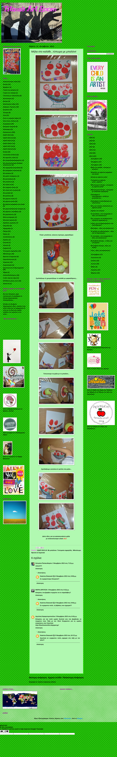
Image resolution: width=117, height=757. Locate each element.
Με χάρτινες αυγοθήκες (11, 211)
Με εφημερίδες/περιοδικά (11, 168)
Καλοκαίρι (6, 129)
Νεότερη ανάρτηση (38, 677)
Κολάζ (5, 152)
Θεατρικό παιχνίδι (9, 126)
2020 (91, 137)
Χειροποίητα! (7, 265)
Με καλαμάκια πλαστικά (11, 170)
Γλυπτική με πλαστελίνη (11, 95)
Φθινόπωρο (77, 550)
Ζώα (4, 115)
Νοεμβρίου (95, 162)
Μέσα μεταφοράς (9, 217)
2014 (91, 153)
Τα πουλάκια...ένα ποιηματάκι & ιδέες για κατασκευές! (101, 214)
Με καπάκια (7, 173)
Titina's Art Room (29, 9)
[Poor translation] (6, 731)
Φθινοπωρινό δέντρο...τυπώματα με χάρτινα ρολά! (102, 186)
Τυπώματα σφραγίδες (64, 550)
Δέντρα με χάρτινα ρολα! (99, 177)
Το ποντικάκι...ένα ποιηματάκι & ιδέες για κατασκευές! (101, 237)
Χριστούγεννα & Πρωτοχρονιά (13, 268)
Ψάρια (5, 272)
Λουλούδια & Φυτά (9, 155)
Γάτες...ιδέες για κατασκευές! (100, 250)
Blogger (80, 718)
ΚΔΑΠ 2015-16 (8, 140)
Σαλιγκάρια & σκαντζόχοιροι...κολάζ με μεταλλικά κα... (100, 196)
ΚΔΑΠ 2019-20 (8, 149)
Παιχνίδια (6, 226)
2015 (91, 150)
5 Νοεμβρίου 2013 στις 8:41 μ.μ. (66, 616)
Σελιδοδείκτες (7, 237)
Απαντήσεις (42, 573)
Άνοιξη (5, 84)
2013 (91, 156)
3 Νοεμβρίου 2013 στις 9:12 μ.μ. (58, 590)
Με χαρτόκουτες (8, 214)
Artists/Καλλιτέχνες (9, 275)
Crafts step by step (9, 278)
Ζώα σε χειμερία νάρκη (11, 118)
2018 (91, 144)
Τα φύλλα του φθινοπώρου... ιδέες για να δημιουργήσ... (102, 232)
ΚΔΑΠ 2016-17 (8, 143)
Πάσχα (5, 231)
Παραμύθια (6, 228)
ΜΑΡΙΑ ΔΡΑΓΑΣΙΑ (41, 590)
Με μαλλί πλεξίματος (10, 176)
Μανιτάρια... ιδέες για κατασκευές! (102, 228)
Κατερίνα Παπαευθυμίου (43, 563)
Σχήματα (6, 248)
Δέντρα (5, 101)
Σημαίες (5, 240)
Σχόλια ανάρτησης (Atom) (47, 682)
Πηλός (5, 234)
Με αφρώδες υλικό (9, 157)
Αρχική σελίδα (55, 677)
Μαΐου (93, 267)
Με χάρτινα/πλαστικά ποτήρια (13, 209)
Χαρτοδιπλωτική (8, 259)
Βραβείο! (6, 87)
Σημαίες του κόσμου (97, 211)
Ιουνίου (93, 264)
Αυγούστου (95, 257)
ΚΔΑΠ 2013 (7, 135)
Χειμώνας (6, 262)
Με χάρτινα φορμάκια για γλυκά (14, 204)
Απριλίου (94, 270)
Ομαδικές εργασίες (9, 223)
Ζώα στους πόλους (9, 121)
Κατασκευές (7, 132)
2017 (91, 147)
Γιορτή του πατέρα (9, 93)
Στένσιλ (5, 245)
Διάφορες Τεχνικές (9, 107)
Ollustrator (67, 718)
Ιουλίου (93, 260)
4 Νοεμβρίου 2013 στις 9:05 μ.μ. (65, 576)
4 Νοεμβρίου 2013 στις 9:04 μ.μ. (65, 603)
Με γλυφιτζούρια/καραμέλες (12, 160)
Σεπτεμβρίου (95, 254)
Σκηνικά (5, 242)
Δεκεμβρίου (95, 159)
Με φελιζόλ (6, 193)
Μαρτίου (94, 273)
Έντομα (5, 112)
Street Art (6, 283)
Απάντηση (38, 568)
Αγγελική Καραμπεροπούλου (45, 616)
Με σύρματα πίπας (9, 187)
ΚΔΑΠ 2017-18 (8, 146)
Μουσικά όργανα (8, 220)
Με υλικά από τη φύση (10, 190)
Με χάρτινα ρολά (8, 201)
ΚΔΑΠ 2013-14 (42, 550)
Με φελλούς (7, 196)
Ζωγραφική (7, 124)
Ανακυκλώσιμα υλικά (10, 81)
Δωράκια (6, 110)
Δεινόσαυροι (7, 98)
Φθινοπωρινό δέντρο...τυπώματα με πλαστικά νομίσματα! (102, 190)
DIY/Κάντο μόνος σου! (10, 281)
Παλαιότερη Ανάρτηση (73, 677)
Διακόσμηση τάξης (9, 104)
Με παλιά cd (7, 184)
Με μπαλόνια (52, 550)
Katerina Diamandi (46, 576)
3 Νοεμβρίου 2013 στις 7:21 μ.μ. (63, 563)
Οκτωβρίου (95, 165)
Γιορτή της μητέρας (9, 90)
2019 (91, 141)
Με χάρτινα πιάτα (9, 199)
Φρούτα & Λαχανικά (38, 553)
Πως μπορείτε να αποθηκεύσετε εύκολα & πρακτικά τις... (101, 219)
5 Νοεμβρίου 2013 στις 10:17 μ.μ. (66, 635)
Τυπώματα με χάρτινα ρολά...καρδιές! (98, 181)
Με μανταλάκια (8, 179)
